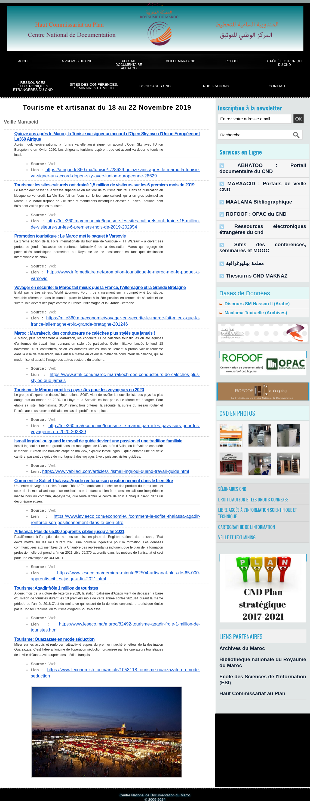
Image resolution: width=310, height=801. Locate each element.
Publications (216, 86)
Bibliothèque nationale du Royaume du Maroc (261, 656)
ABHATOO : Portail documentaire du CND (264, 164)
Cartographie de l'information (249, 521)
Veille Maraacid (180, 61)
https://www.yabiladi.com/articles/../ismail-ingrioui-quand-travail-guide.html (105, 467)
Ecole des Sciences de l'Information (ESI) (257, 666)
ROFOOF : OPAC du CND (249, 199)
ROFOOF (232, 61)
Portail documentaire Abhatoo (129, 64)
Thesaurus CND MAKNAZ (249, 253)
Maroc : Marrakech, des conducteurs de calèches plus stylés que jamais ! (89, 330)
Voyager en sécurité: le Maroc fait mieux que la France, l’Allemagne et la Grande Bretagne (105, 285)
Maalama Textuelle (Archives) (249, 293)
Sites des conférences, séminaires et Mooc (94, 86)
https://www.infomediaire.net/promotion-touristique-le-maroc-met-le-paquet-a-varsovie (115, 276)
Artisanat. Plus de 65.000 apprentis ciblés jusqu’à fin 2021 (72, 526)
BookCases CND (155, 86)
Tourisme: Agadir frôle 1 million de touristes (58, 582)
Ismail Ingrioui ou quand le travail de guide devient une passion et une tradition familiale (103, 436)
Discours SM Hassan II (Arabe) (250, 282)
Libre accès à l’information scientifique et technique (261, 504)
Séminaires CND (234, 473)
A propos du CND (77, 61)
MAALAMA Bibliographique (251, 187)
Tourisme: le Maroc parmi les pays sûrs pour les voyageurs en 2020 (83, 386)
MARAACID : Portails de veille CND (258, 176)
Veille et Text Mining (239, 534)
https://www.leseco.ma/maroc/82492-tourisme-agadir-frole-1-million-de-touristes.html (115, 618)
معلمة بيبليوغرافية (240, 242)
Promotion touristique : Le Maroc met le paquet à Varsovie (73, 240)
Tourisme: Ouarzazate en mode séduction (57, 627)
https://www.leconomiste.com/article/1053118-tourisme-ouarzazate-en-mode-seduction (116, 657)
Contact (277, 86)
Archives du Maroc (236, 647)
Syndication (158, 789)
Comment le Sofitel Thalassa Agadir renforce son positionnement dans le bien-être (98, 476)
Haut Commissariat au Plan (244, 675)
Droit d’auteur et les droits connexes (256, 487)
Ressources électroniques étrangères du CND (33, 86)
